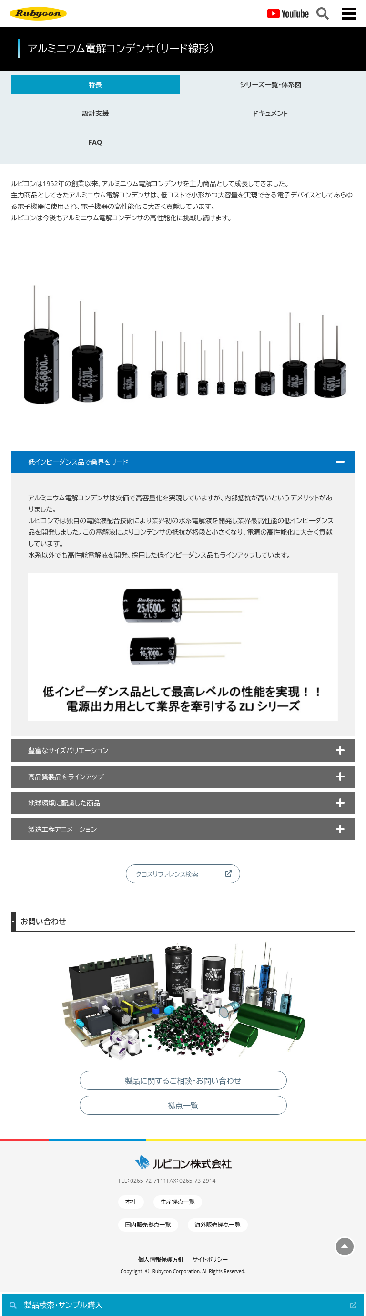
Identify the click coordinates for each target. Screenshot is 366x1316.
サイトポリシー (210, 1259)
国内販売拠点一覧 (148, 1225)
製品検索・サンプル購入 (63, 1305)
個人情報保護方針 (161, 1259)
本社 (131, 1202)
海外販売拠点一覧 (218, 1225)
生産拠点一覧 (178, 1202)
